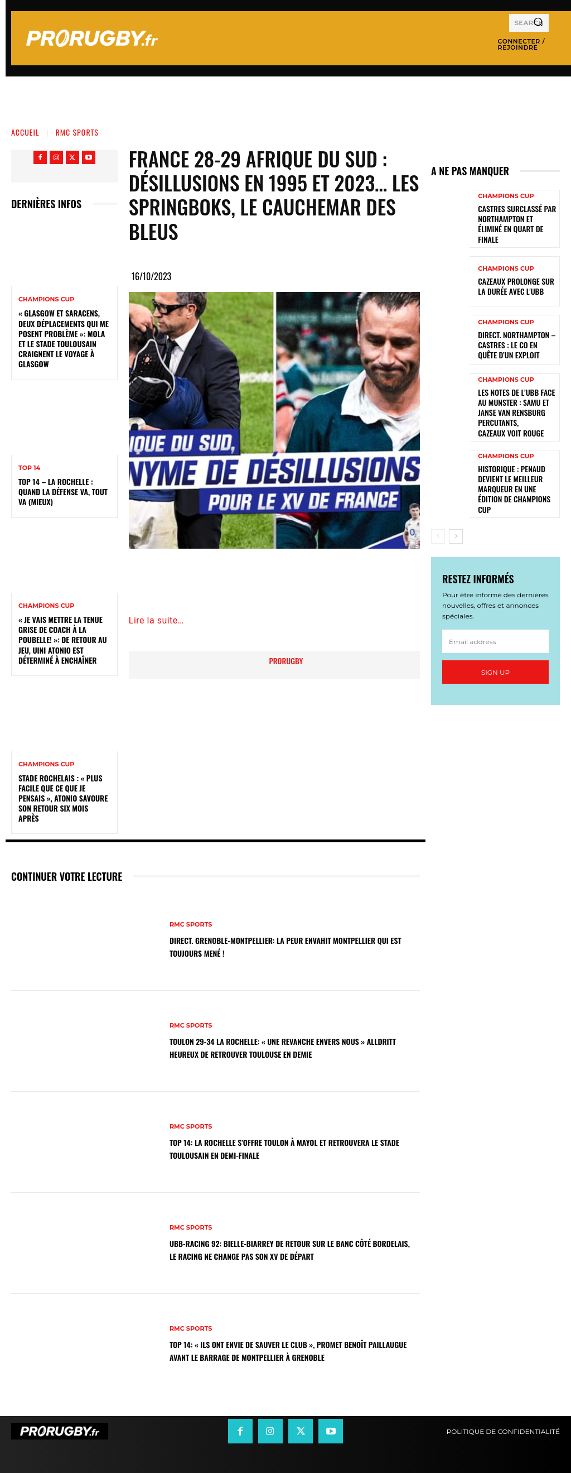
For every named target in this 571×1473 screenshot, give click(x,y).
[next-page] (456, 498)
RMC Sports (77, 132)
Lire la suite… (156, 620)
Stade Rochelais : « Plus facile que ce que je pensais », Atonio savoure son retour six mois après (63, 798)
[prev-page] (438, 498)
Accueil (25, 132)
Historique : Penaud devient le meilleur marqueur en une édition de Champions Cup (514, 458)
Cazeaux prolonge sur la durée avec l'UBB (514, 279)
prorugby (286, 660)
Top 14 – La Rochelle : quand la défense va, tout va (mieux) (63, 491)
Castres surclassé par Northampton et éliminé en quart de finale (516, 220)
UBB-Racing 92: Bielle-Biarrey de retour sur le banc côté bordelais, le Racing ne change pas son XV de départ (288, 1249)
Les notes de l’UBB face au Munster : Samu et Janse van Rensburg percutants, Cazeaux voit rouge (516, 397)
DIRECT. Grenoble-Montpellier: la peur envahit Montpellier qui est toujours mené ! (274, 946)
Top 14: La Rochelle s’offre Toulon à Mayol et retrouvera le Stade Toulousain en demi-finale (274, 1148)
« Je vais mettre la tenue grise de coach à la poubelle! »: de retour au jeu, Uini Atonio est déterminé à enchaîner (62, 639)
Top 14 (29, 468)
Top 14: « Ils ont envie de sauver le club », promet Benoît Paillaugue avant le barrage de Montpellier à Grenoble (289, 1350)
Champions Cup (46, 299)
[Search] (538, 23)
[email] (495, 603)
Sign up (495, 634)
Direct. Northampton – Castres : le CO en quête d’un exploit (512, 337)
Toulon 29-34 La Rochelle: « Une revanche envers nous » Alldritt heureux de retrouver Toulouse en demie (284, 1047)
